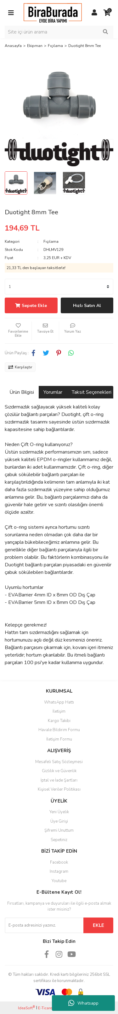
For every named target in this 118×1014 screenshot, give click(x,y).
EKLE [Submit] (98, 925)
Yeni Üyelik (59, 812)
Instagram (59, 871)
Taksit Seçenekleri (91, 392)
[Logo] (53, 12)
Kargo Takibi (59, 721)
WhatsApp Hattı (59, 702)
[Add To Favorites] (18, 330)
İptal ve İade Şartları (59, 780)
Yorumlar (52, 392)
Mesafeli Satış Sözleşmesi (59, 762)
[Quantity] (59, 286)
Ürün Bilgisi (21, 392)
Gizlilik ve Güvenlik (59, 771)
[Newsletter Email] (44, 925)
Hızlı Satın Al (87, 306)
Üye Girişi (59, 821)
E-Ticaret (45, 1008)
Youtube (59, 881)
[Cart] (107, 13)
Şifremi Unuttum (59, 830)
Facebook (59, 862)
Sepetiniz (59, 840)
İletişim (59, 711)
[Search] (59, 32)
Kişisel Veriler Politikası (59, 789)
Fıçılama (51, 241)
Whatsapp (83, 1003)
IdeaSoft (26, 1008)
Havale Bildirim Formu (59, 730)
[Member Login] (94, 13)
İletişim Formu (59, 739)
